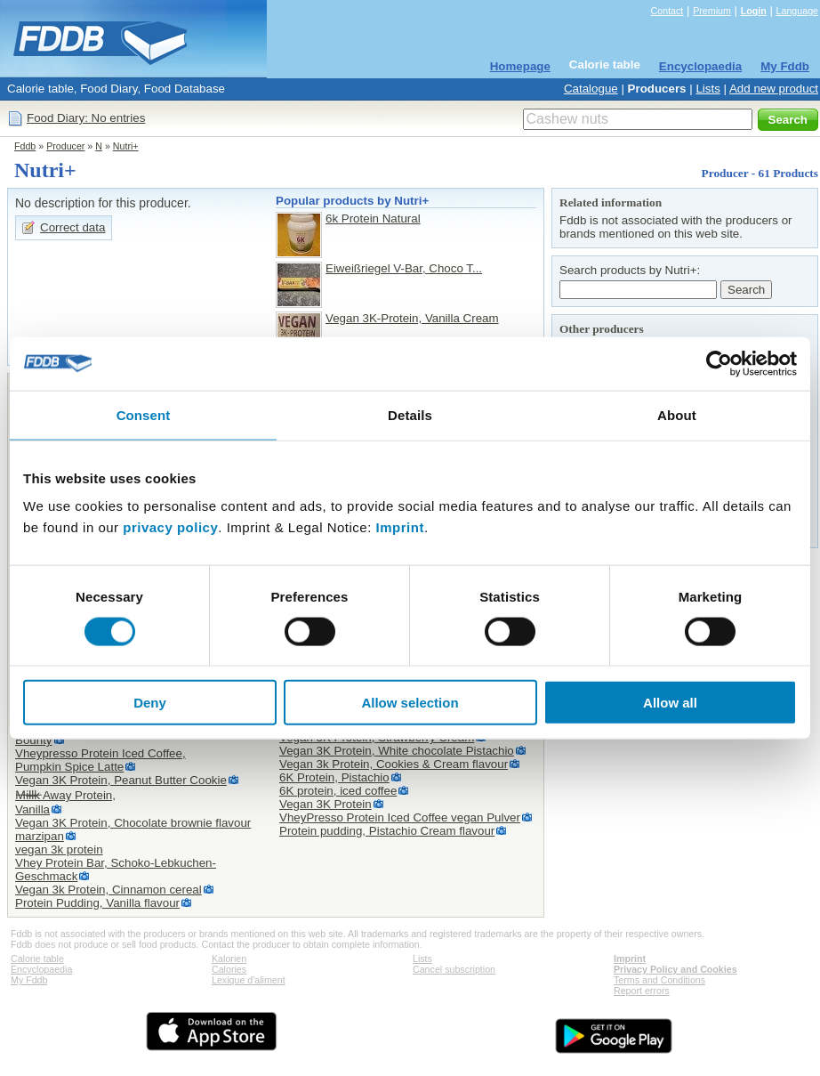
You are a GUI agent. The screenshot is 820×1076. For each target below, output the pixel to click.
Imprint (400, 527)
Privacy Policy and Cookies (675, 969)
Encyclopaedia (700, 66)
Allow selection (409, 702)
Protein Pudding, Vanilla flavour (97, 903)
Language (797, 10)
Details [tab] (410, 414)
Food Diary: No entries (86, 118)
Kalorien (229, 958)
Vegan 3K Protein (325, 804)
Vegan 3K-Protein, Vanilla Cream (412, 318)
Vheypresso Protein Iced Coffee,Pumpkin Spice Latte (100, 760)
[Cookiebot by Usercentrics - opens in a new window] (719, 363)
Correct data (72, 227)
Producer (65, 146)
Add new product (773, 88)
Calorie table (604, 64)
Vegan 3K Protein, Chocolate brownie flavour (133, 822)
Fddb (25, 146)
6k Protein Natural (373, 218)
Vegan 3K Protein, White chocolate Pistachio (396, 750)
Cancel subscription (454, 969)
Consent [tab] (144, 414)
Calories (229, 969)
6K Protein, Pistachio (334, 777)
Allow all (670, 702)
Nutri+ (126, 146)
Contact (667, 10)
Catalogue (591, 88)
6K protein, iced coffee (338, 790)
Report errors (642, 990)
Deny (149, 702)
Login (754, 10)
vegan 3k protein (59, 849)
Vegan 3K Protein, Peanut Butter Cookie (121, 780)
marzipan (39, 836)
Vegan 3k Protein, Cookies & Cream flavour (393, 764)
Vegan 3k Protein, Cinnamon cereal (108, 889)
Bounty (33, 740)
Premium (712, 10)
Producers (657, 88)
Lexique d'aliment (248, 980)
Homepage (520, 66)
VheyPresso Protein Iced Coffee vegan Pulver (399, 817)
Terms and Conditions (659, 980)
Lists (707, 88)
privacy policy (170, 527)
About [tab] (676, 414)
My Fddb (784, 66)
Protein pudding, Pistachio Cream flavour (386, 830)
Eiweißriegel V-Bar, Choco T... (404, 268)
